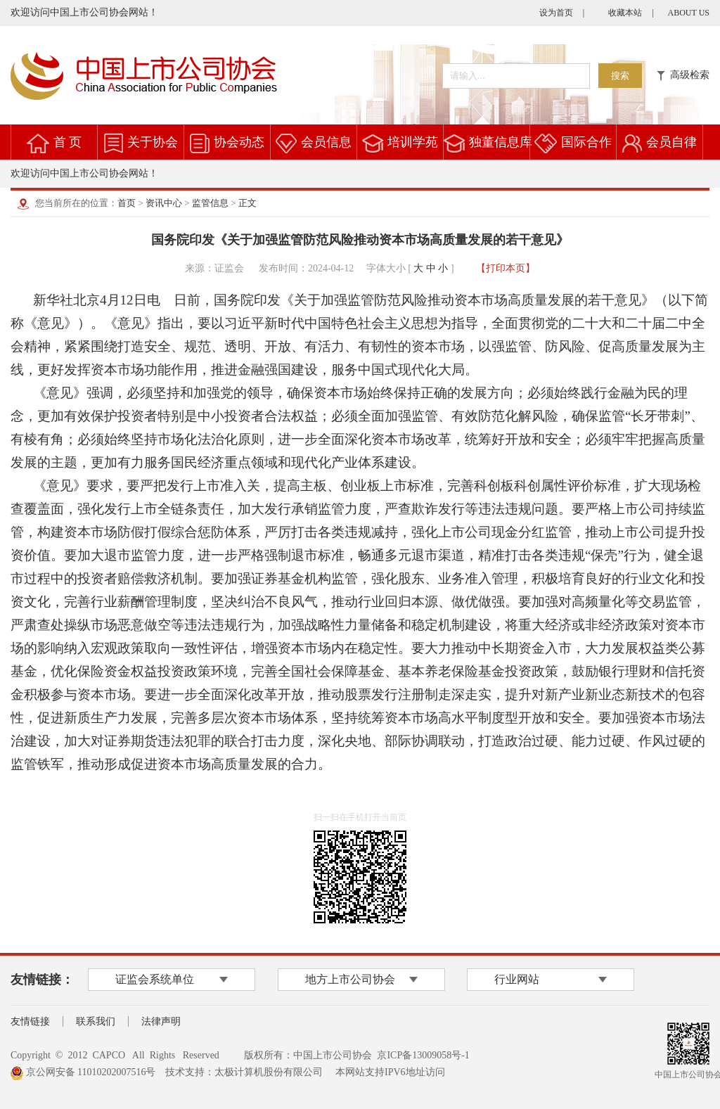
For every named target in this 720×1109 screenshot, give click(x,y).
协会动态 (239, 142)
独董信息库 (500, 142)
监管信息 (210, 203)
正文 (247, 203)
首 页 (67, 142)
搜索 (620, 75)
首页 (126, 203)
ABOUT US (688, 13)
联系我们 (95, 1021)
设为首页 (556, 13)
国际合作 (586, 142)
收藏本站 (625, 13)
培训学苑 (412, 142)
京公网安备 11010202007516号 (83, 1072)
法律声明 (161, 1021)
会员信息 (326, 142)
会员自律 (671, 142)
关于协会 (152, 142)
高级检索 (683, 75)
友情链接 (30, 1021)
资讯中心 (164, 203)
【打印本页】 (505, 268)
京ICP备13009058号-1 (423, 1055)
